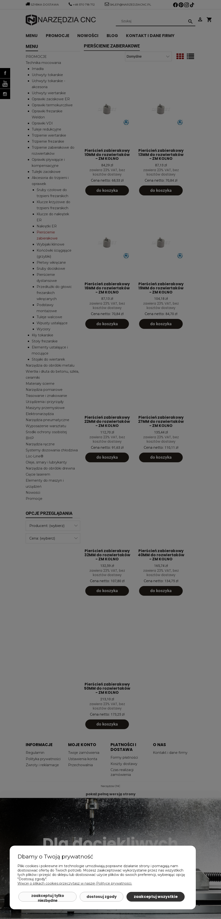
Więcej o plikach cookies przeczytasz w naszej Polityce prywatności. (74, 883)
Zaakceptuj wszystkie (156, 896)
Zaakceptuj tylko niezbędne (47, 897)
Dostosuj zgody (102, 896)
